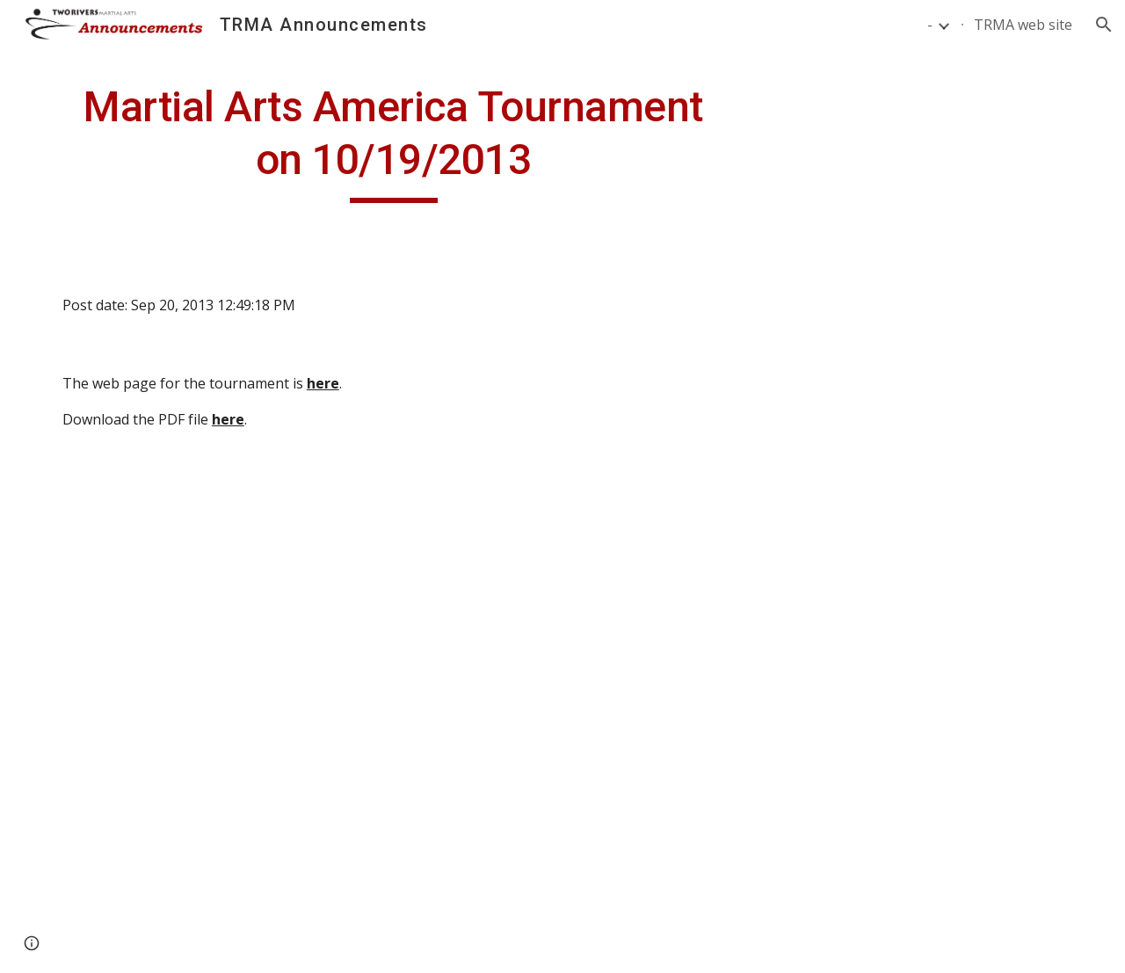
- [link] (930, 24)
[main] (393, 142)
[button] (1104, 25)
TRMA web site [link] (1023, 24)
